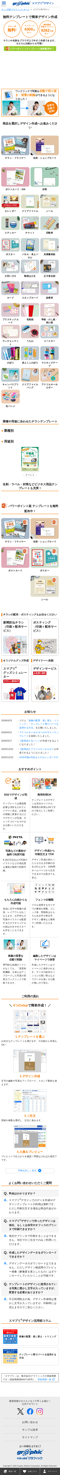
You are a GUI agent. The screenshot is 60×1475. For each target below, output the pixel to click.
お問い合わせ (30, 1422)
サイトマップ (30, 1437)
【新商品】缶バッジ (29, 740)
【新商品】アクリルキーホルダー (36, 749)
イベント (30, 475)
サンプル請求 (30, 1429)
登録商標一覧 (45, 1379)
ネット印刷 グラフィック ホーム (15, 9)
